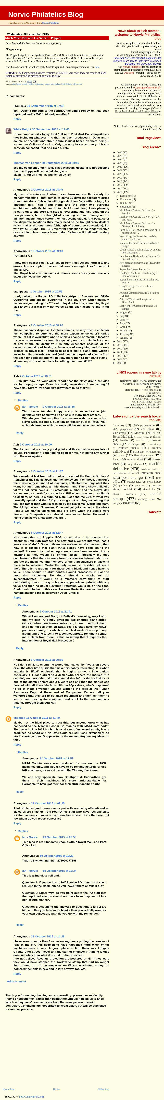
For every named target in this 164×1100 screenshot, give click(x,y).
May (123, 323)
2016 (120, 188)
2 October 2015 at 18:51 (36, 376)
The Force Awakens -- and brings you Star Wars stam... (138, 274)
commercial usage (153, 444)
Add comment (16, 981)
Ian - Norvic (30, 406)
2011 (120, 352)
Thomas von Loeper (27, 163)
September (126, 206)
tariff (131, 503)
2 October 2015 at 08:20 (47, 325)
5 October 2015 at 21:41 (56, 611)
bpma (18, 84)
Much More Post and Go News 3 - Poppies (33, 38)
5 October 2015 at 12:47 (47, 532)
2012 (120, 348)
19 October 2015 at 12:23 (56, 855)
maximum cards (148, 469)
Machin (139, 432)
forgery (117, 459)
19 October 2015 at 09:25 (47, 803)
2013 (120, 345)
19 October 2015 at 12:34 (59, 870)
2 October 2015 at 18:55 (59, 406)
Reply (17, 119)
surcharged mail (146, 499)
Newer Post (9, 1089)
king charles (134, 464)
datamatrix (138, 451)
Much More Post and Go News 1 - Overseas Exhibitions (137, 225)
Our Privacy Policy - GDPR (146, 401)
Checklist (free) (146, 404)
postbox (123, 485)
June (123, 319)
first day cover (143, 455)
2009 (120, 359)
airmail (156, 436)
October (124, 203)
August (124, 312)
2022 (120, 166)
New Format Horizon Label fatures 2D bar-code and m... (139, 258)
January (124, 337)
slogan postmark (124, 494)
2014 (120, 341)
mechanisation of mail (124, 473)
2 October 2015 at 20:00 (36, 444)
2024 (120, 159)
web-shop (129, 72)
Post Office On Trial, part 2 (147, 398)
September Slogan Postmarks (134, 269)
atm (13, 84)
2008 (120, 363)
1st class (118, 425)
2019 (120, 177)
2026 (120, 152)
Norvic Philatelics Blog (45, 14)
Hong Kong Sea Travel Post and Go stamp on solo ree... (137, 238)
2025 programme (143, 425)
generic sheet (135, 459)
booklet (124, 440)
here (97, 67)
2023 (120, 163)
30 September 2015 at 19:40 (50, 129)
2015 (120, 192)
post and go (55, 84)
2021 (120, 170)
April (123, 326)
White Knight (22, 129)
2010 (120, 355)
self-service (77, 84)
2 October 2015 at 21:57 (47, 471)
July (122, 316)
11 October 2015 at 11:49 (43, 717)
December (125, 195)
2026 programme (122, 429)
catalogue (135, 444)
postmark (139, 485)
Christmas (119, 432)
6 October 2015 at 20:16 (47, 659)
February (125, 334)
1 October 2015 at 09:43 (47, 251)
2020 (120, 174)
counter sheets (128, 447)
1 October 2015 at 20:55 (46, 291)
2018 (120, 181)
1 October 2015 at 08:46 (47, 189)
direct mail (155, 451)
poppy (47, 84)
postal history (154, 481)
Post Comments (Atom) (31, 1096)
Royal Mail (120, 436)
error (122, 455)
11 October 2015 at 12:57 (56, 758)
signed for (149, 489)
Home (56, 1089)
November (126, 199)
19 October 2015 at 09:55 (59, 837)
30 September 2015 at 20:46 (60, 163)
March (123, 330)
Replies (23, 400)
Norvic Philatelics (50, 23)
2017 (120, 184)
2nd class (147, 429)
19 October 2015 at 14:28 (47, 936)
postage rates (134, 481)
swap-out (118, 503)
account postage (142, 437)
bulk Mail (140, 440)
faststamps (39, 84)
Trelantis (19, 717)
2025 (120, 156)
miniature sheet (152, 472)
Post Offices (66, 84)
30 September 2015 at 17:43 (45, 106)
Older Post (103, 1089)
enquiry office (28, 84)
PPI (154, 433)
